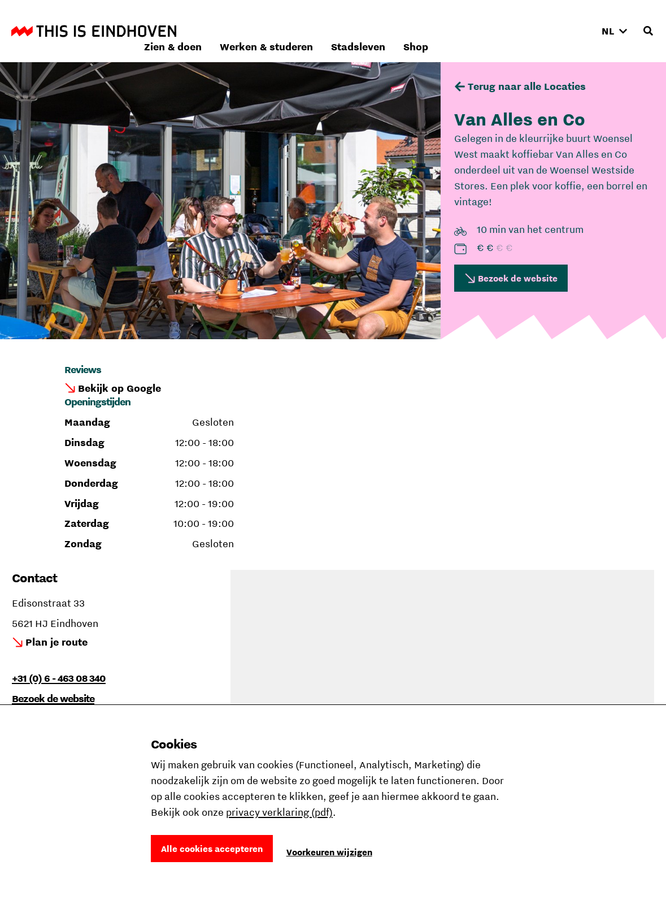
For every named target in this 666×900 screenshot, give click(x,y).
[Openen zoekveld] (647, 31)
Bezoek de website (518, 278)
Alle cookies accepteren (212, 848)
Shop (566, 30)
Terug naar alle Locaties (527, 86)
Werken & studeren (417, 30)
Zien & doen (323, 30)
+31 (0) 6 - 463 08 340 (59, 678)
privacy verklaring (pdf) (279, 812)
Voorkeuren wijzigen (329, 852)
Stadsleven (509, 30)
